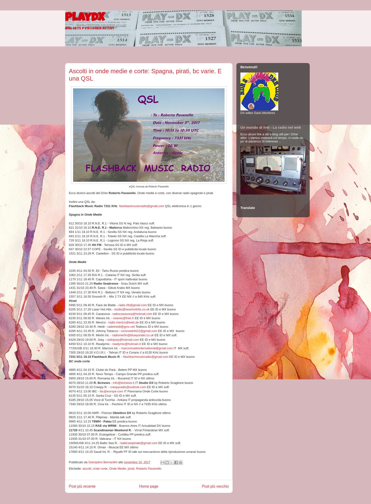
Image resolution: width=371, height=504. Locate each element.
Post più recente (82, 486)
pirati (131, 468)
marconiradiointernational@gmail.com (146, 348)
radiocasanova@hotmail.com (132, 314)
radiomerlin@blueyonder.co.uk (133, 335)
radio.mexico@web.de (123, 322)
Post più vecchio (215, 486)
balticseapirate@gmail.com (138, 443)
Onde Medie (117, 468)
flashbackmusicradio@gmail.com (141, 206)
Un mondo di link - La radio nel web (270, 127)
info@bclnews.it (123, 383)
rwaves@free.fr (123, 318)
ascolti (87, 468)
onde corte (100, 468)
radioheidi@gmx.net (121, 326)
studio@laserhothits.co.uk (132, 309)
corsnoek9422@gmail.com (139, 331)
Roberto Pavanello (148, 468)
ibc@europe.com (111, 391)
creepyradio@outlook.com (128, 387)
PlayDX (85, 18)
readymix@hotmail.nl (126, 344)
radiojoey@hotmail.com (123, 339)
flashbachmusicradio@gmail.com (145, 357)
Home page (148, 486)
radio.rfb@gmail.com (133, 305)
